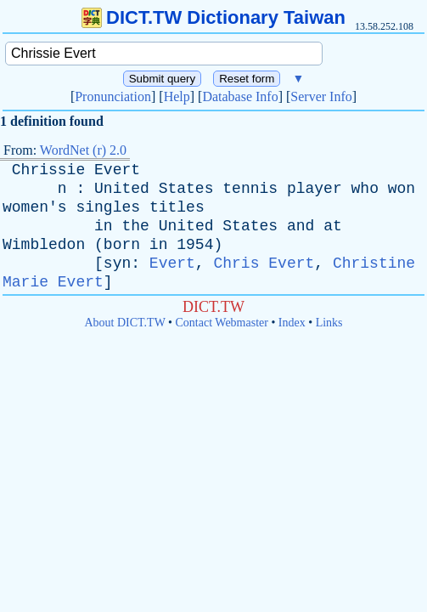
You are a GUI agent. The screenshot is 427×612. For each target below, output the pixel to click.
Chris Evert (263, 263)
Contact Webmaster (222, 322)
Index (292, 322)
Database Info (240, 96)
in (103, 226)
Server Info (320, 96)
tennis (250, 188)
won (401, 188)
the (135, 226)
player (314, 188)
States (186, 188)
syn (117, 263)
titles (177, 207)
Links (329, 322)
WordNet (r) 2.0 (83, 150)
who (365, 188)
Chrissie (48, 170)
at (332, 226)
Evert (117, 170)
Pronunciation (113, 96)
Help (177, 96)
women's (35, 207)
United (121, 188)
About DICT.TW (124, 322)
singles (108, 207)
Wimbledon (44, 244)
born (122, 244)
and (300, 226)
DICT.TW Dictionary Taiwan (213, 17)
